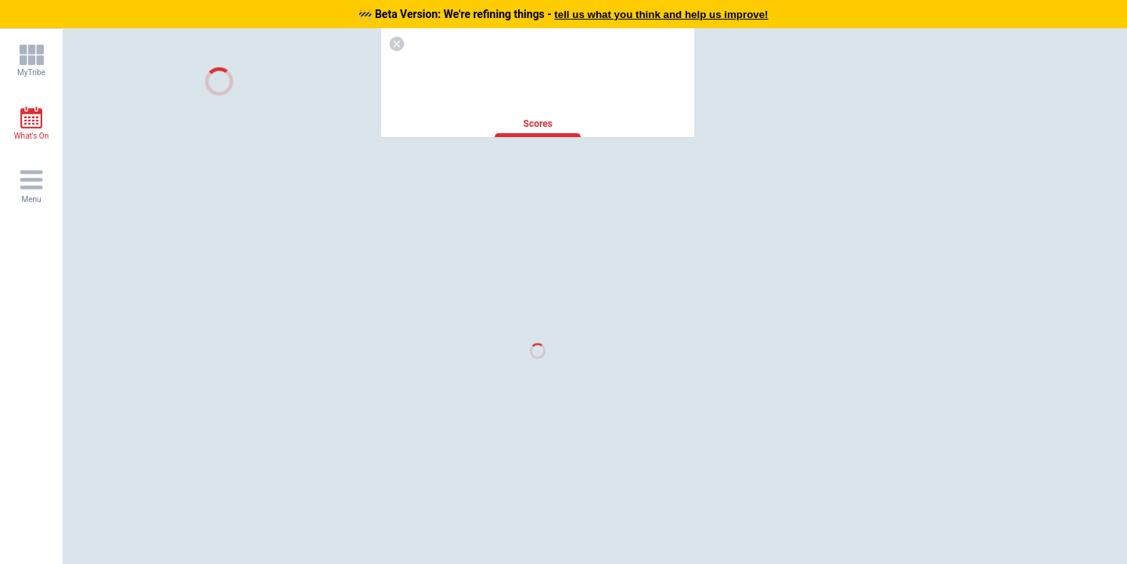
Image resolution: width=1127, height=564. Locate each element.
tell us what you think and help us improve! (661, 14)
